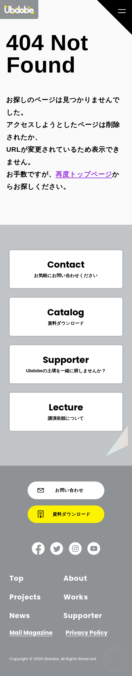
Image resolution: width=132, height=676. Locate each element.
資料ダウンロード (64, 514)
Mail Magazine (31, 633)
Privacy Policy (86, 633)
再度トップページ (84, 174)
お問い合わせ (61, 490)
